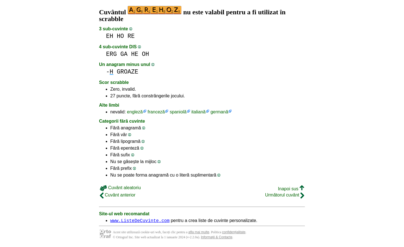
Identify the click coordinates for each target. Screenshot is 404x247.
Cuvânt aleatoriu (120, 187)
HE (134, 54)
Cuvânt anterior (118, 195)
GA (124, 54)
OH (145, 54)
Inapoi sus (291, 188)
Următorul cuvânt (284, 195)
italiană (198, 111)
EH (109, 36)
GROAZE (127, 72)
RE (131, 36)
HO (120, 36)
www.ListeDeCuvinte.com (139, 221)
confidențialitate (233, 233)
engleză (135, 111)
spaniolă (178, 111)
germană (219, 111)
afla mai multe (198, 233)
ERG (111, 54)
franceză (156, 111)
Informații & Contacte (216, 238)
